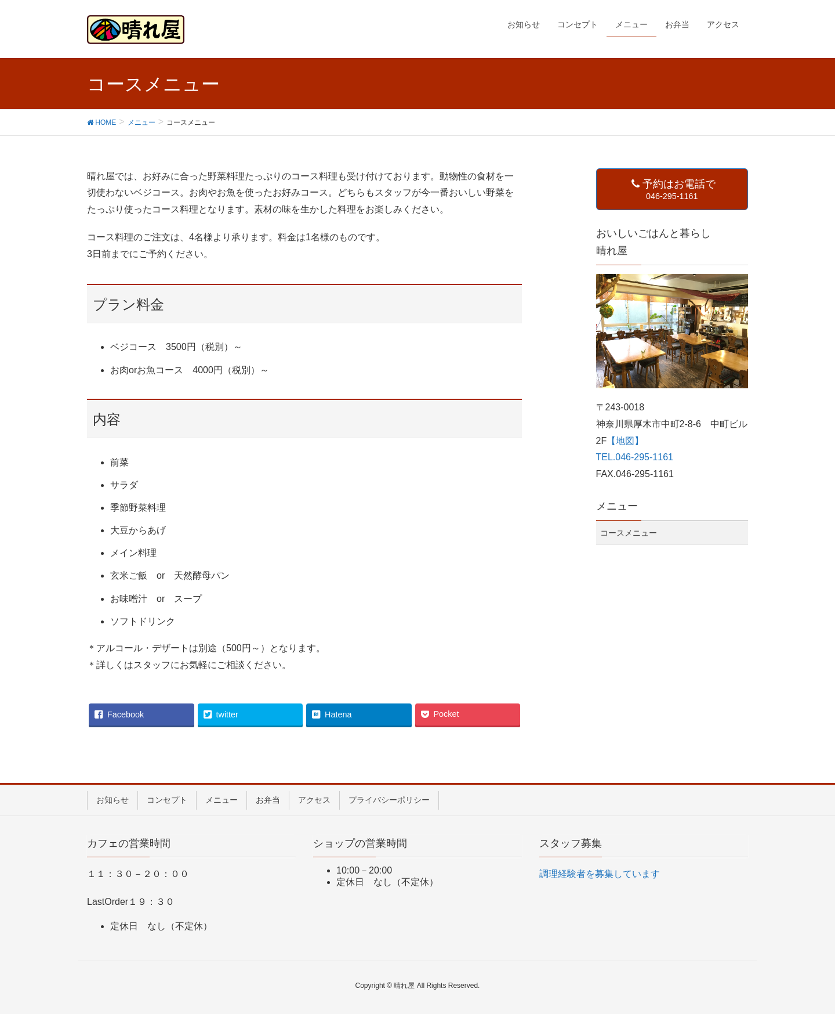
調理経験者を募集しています (599, 874)
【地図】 (625, 441)
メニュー (221, 799)
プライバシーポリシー (389, 799)
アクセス (314, 799)
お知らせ (112, 799)
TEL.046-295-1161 (634, 457)
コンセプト (167, 799)
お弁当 (268, 799)
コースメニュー (628, 532)
